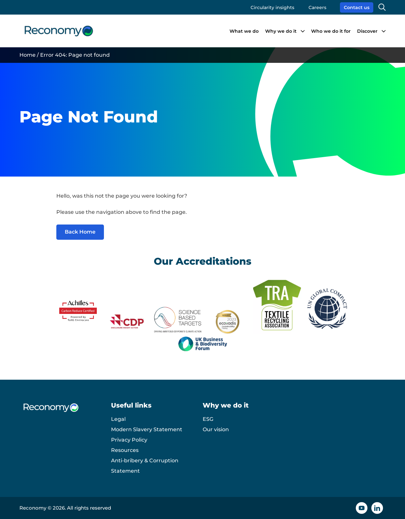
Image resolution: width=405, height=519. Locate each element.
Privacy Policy (129, 440)
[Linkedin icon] (377, 508)
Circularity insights (272, 7)
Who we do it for (331, 31)
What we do (244, 31)
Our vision (216, 429)
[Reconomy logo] (58, 31)
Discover (367, 31)
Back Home (80, 232)
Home (27, 55)
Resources (125, 450)
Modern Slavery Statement (146, 429)
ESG (208, 419)
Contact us (356, 7)
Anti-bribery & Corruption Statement (144, 465)
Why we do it (281, 31)
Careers (317, 7)
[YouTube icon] (361, 508)
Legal (118, 419)
